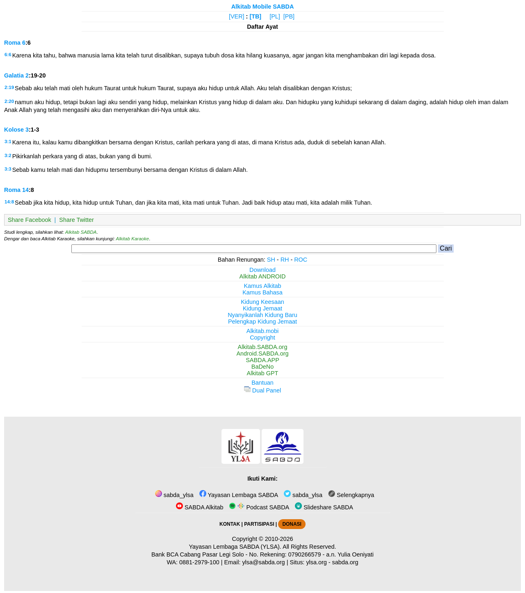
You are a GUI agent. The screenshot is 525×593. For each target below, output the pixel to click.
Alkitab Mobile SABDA (262, 6)
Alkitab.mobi (262, 331)
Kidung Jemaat (262, 308)
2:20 (9, 101)
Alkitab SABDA (81, 232)
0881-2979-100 (199, 562)
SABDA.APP (262, 360)
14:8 (9, 201)
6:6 (8, 54)
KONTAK (229, 524)
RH (285, 259)
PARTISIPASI (259, 524)
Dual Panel (262, 390)
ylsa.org (316, 562)
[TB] (255, 16)
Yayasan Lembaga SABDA (238, 495)
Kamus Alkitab (262, 286)
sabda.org (345, 562)
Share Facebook (29, 220)
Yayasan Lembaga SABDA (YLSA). (235, 546)
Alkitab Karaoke (132, 238)
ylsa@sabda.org (263, 562)
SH (271, 259)
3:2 (8, 155)
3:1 (8, 141)
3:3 (8, 168)
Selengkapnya (351, 495)
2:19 (9, 87)
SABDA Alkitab (199, 507)
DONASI (291, 524)
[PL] (274, 16)
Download (262, 270)
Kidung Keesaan (262, 302)
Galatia (14, 75)
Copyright (262, 337)
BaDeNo (262, 366)
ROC (300, 259)
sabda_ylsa (174, 495)
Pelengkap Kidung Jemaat (262, 321)
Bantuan (262, 382)
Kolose (14, 129)
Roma (12, 42)
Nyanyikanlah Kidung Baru (262, 315)
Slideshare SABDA (324, 507)
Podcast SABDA (259, 507)
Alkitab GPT (262, 373)
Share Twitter (76, 220)
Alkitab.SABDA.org (263, 347)
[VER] (236, 16)
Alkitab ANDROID (263, 276)
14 (25, 190)
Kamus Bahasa (262, 292)
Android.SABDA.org (262, 353)
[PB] (288, 16)
